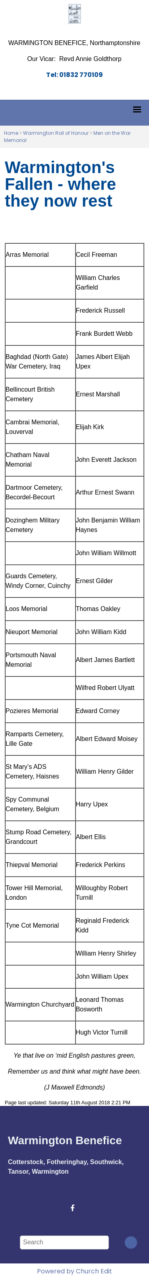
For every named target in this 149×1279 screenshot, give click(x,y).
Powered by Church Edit (74, 1271)
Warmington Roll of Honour (56, 133)
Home (11, 133)
